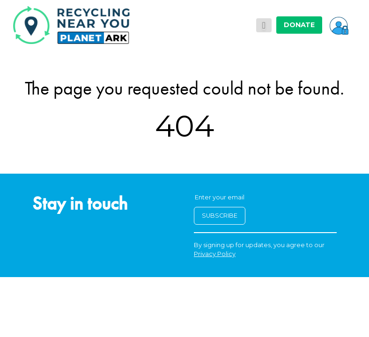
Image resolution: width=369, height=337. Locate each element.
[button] (339, 25)
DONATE (299, 25)
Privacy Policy (215, 253)
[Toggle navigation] (264, 25)
